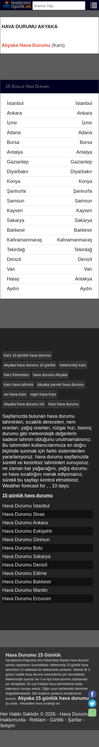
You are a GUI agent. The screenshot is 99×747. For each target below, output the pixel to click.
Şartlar (75, 719)
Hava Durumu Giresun (26, 539)
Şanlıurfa (49, 191)
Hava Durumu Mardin (25, 590)
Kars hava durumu (63, 404)
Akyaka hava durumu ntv (24, 404)
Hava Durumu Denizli (24, 564)
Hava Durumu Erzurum (26, 598)
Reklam (38, 719)
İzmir (49, 122)
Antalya (49, 152)
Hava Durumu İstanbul (26, 505)
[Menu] (93, 5)
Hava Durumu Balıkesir (26, 581)
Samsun (49, 200)
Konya (49, 181)
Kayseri (49, 210)
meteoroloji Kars (72, 365)
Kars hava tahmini (18, 384)
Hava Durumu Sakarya (26, 556)
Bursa (49, 142)
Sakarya (49, 220)
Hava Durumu (74, 714)
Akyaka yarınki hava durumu (60, 384)
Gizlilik (57, 719)
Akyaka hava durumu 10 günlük (29, 365)
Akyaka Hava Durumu (26, 45)
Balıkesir (49, 230)
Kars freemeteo (16, 375)
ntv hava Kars (15, 394)
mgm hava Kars (43, 394)
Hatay (49, 278)
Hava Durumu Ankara (25, 522)
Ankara (49, 113)
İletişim (7, 725)
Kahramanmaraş (49, 239)
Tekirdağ (49, 249)
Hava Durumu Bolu (22, 548)
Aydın (49, 288)
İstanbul (49, 103)
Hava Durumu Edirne (24, 573)
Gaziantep (49, 161)
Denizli (49, 259)
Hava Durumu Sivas (23, 514)
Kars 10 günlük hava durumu (27, 355)
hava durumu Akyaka (50, 375)
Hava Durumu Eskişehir (27, 531)
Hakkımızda (12, 719)
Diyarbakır (49, 171)
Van (49, 269)
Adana (49, 132)
